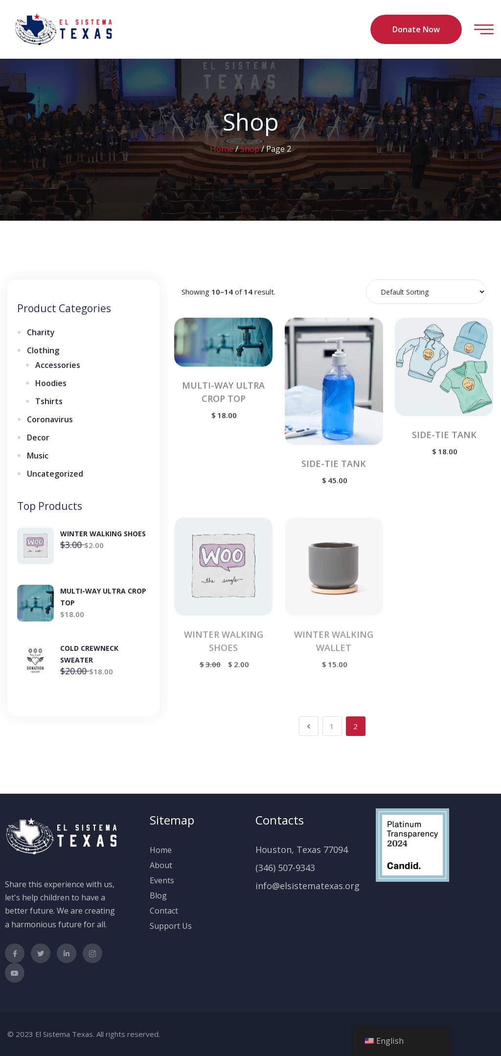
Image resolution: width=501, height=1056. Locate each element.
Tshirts (49, 401)
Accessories (57, 365)
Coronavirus (50, 419)
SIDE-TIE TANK (333, 465)
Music (37, 455)
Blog (158, 895)
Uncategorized (55, 473)
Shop (249, 148)
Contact (164, 910)
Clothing (43, 350)
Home (221, 148)
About (161, 865)
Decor (38, 437)
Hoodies (51, 383)
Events (162, 880)
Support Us (171, 925)
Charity (41, 332)
